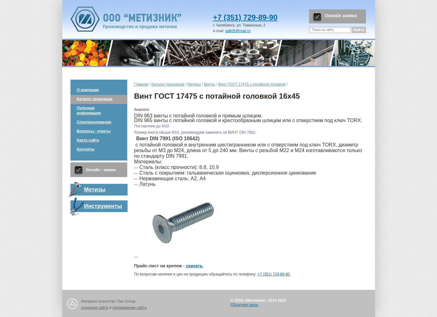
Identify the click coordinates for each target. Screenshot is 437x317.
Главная (141, 84)
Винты (209, 84)
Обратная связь (244, 305)
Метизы (194, 84)
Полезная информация (89, 110)
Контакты (86, 149)
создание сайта (94, 307)
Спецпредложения (94, 122)
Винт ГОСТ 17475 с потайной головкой (252, 84)
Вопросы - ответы (94, 131)
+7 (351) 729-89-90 (245, 17)
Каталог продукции (95, 99)
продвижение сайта (129, 307)
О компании (88, 90)
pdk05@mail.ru (238, 31)
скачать (194, 265)
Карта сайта (88, 140)
